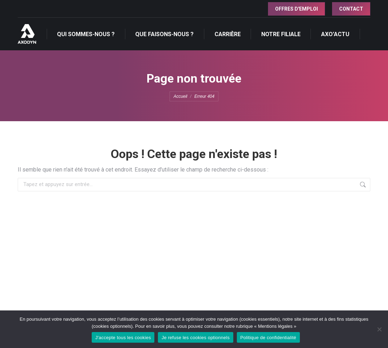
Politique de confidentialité (268, 337)
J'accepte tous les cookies (123, 337)
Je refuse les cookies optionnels (195, 337)
